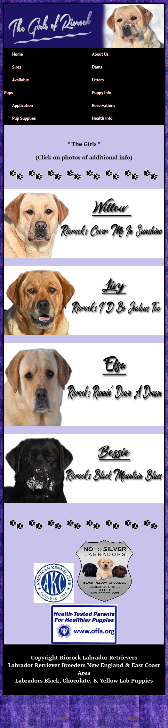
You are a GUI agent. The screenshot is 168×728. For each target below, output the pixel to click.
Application (22, 105)
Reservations (103, 105)
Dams (97, 67)
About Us (100, 54)
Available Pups (16, 86)
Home (17, 54)
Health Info (102, 118)
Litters (98, 80)
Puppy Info (101, 92)
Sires (16, 67)
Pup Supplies (24, 118)
